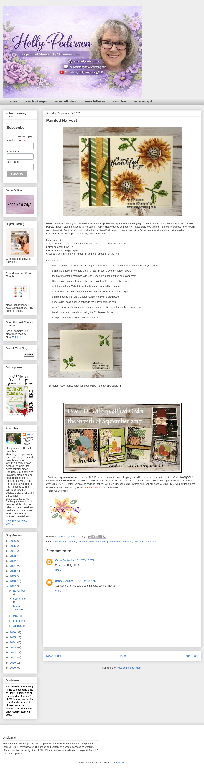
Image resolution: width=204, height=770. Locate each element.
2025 (13, 545)
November (19, 590)
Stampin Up (102, 541)
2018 (13, 581)
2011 (13, 657)
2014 (13, 642)
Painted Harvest (86, 541)
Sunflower (115, 541)
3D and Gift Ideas (65, 101)
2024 (13, 550)
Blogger (120, 762)
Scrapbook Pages (36, 101)
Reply (58, 570)
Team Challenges (94, 101)
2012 (13, 652)
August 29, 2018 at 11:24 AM (80, 580)
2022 (13, 560)
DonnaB (59, 580)
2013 (13, 647)
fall (56, 541)
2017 (13, 586)
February (18, 620)
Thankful (138, 541)
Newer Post (53, 655)
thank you (127, 541)
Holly (30, 434)
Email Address (16, 140)
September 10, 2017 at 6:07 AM (79, 560)
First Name (13, 151)
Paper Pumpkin (143, 101)
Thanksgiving (151, 541)
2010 (13, 662)
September (19, 598)
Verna (58, 560)
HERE (18, 336)
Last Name (13, 161)
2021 (13, 565)
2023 (13, 555)
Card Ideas (119, 101)
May (16, 615)
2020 (13, 570)
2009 (13, 667)
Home (13, 101)
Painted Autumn (67, 541)
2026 (13, 540)
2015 (13, 637)
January (18, 625)
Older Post (191, 655)
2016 (13, 632)
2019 (13, 576)
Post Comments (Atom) (129, 667)
